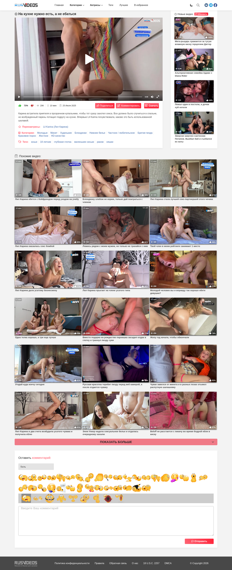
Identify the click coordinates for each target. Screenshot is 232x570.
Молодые (42, 133)
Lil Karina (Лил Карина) (55, 127)
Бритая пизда (145, 133)
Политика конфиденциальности (72, 563)
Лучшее (123, 5)
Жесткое (43, 136)
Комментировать (130, 105)
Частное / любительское (121, 133)
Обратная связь (118, 563)
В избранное (141, 5)
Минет (53, 133)
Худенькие (66, 133)
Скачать (153, 105)
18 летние (45, 142)
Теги (110, 5)
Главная (59, 5)
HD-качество (58, 136)
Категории (76, 5)
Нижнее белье (97, 133)
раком (100, 142)
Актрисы (95, 5)
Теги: (25, 142)
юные (34, 142)
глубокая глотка (62, 142)
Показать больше (116, 442)
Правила (99, 563)
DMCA (168, 563)
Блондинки (81, 133)
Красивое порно (27, 136)
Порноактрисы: (31, 127)
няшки (109, 142)
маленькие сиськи (84, 142)
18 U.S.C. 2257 (151, 563)
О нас (135, 563)
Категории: (28, 133)
